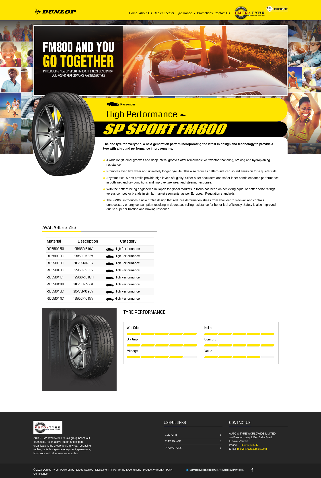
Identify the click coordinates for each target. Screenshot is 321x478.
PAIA (113, 469)
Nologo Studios (84, 469)
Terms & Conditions (129, 469)
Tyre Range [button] (185, 13)
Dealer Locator (164, 13)
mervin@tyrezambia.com (252, 448)
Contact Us (222, 13)
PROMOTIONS (193, 448)
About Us (145, 13)
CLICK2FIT (193, 435)
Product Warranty (153, 469)
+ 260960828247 (248, 445)
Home (133, 13)
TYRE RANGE (193, 441)
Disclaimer (101, 469)
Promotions (205, 13)
